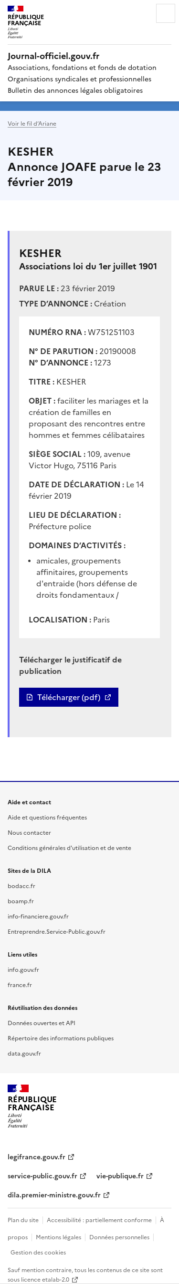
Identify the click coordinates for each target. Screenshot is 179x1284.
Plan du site (23, 1219)
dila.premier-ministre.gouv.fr (54, 1194)
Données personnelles (119, 1237)
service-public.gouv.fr (42, 1175)
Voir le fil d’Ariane (32, 123)
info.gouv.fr (23, 969)
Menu (165, 13)
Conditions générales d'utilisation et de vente (69, 847)
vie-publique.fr (120, 1175)
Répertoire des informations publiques (61, 1038)
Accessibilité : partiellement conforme (99, 1219)
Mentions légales (58, 1237)
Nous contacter (29, 832)
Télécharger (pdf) (68, 697)
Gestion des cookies (38, 1252)
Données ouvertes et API (41, 1022)
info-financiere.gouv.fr (38, 916)
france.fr (20, 984)
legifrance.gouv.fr (36, 1156)
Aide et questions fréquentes (47, 817)
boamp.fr (21, 901)
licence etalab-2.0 (45, 1279)
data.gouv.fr (24, 1053)
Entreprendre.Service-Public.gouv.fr (56, 931)
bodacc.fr (21, 885)
